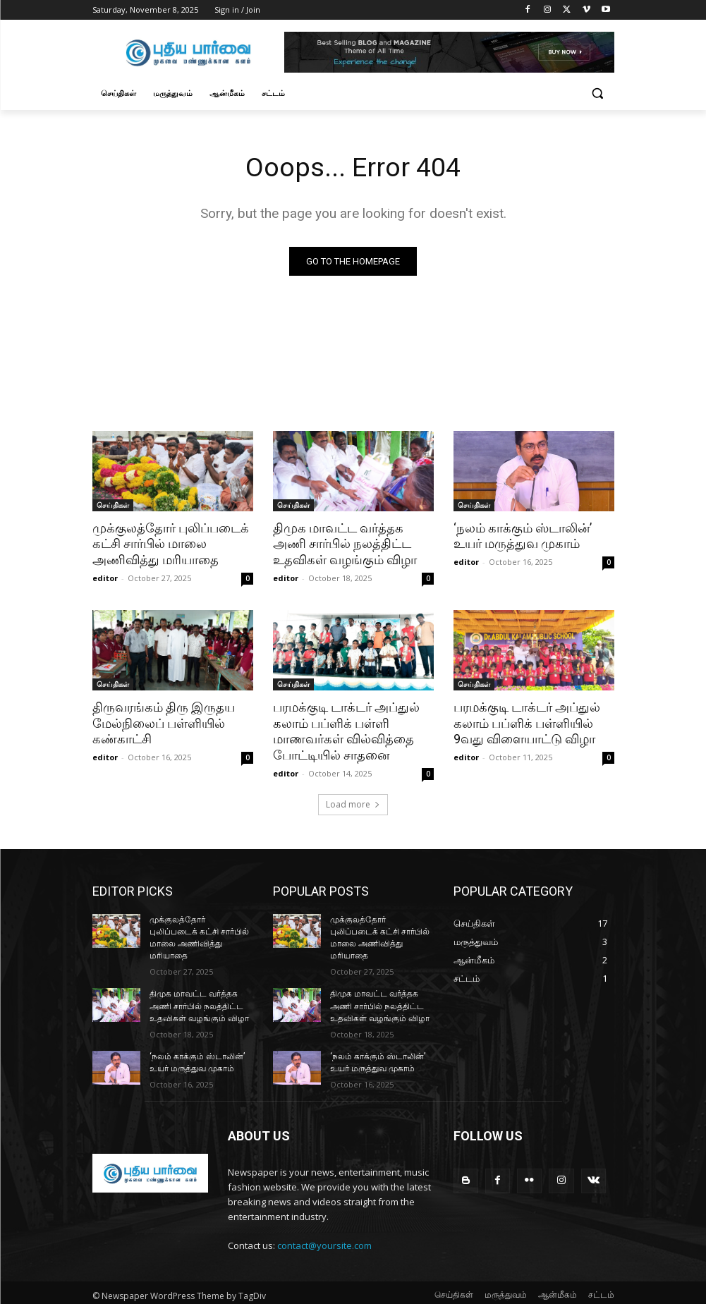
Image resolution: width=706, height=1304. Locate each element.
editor (105, 576)
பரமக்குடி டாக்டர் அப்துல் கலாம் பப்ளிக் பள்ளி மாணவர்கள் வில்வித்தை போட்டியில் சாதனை (344, 729)
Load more (353, 802)
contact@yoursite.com (324, 1240)
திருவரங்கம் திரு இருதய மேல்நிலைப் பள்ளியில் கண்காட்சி (160, 721)
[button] (597, 93)
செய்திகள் (113, 505)
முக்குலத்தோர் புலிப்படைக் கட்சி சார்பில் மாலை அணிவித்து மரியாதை (167, 543)
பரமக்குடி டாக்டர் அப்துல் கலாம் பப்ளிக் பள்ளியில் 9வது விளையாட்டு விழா (525, 721)
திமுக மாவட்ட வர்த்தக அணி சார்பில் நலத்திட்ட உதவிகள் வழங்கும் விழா (352, 543)
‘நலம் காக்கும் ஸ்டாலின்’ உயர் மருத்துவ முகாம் (520, 536)
